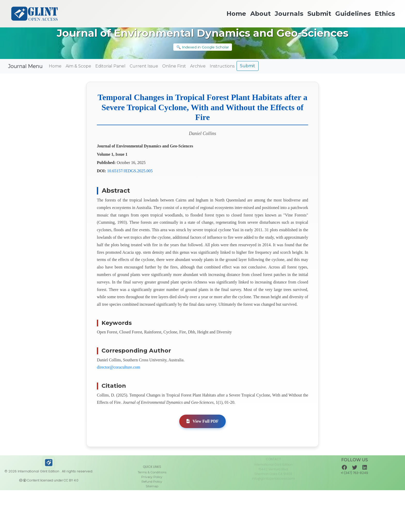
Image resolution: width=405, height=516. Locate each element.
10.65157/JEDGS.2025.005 (130, 171)
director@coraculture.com (118, 367)
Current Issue (144, 66)
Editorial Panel (110, 66)
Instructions (222, 66)
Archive (198, 66)
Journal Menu (25, 66)
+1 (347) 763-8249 (354, 479)
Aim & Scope (78, 66)
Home (55, 66)
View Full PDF (202, 421)
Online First (174, 66)
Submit (247, 65)
